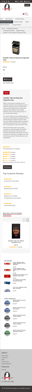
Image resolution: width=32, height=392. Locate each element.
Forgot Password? (6, 363)
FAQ (17, 1)
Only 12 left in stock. (8, 83)
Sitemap (4, 369)
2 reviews (12, 152)
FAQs (3, 359)
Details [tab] (6, 92)
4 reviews (13, 62)
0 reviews (12, 156)
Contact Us (4, 357)
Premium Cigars (18, 21)
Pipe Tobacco (9, 19)
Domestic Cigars (19, 19)
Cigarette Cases (20, 30)
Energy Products (16, 24)
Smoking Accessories (12, 28)
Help (21, 1)
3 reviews (19, 247)
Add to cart (7, 79)
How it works (5, 355)
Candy (27, 21)
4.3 (4, 148)
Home (3, 28)
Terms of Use (5, 361)
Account (27, 1)
